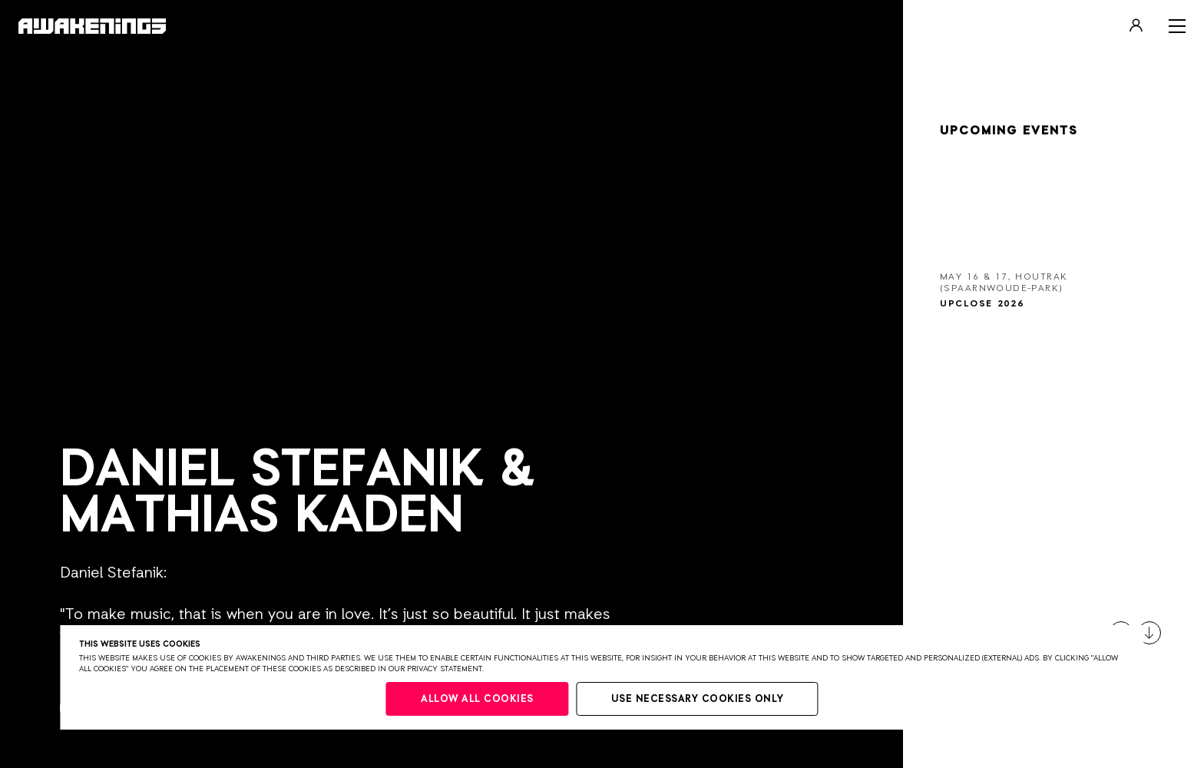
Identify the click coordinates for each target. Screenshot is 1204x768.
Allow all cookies (477, 699)
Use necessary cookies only (697, 699)
